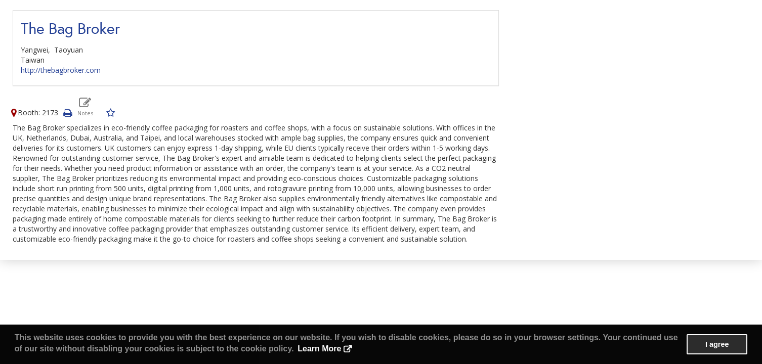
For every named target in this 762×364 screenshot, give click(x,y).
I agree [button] (717, 344)
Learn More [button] (319, 348)
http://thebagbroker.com (61, 70)
